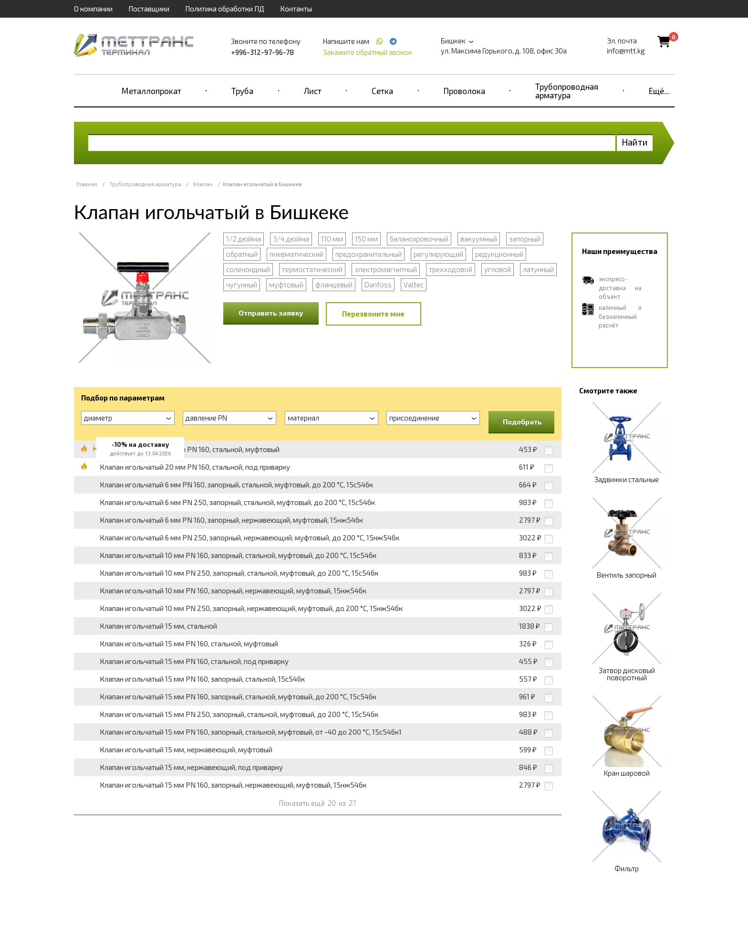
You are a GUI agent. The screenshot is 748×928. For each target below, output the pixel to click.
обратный (242, 254)
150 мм (366, 238)
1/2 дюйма (243, 238)
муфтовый (286, 284)
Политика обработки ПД (224, 8)
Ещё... (659, 90)
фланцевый (334, 284)
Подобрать (522, 421)
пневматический (296, 254)
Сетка (382, 90)
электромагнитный (385, 269)
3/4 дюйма (291, 238)
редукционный (499, 254)
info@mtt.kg (626, 50)
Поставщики (148, 8)
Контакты (296, 8)
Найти (635, 142)
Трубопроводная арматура (566, 90)
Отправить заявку (271, 312)
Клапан (203, 184)
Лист (313, 90)
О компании (93, 8)
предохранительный (368, 254)
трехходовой (450, 269)
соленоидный (248, 269)
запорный (524, 238)
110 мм (332, 238)
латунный (538, 269)
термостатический (312, 269)
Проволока (464, 90)
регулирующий (438, 254)
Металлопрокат (151, 90)
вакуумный (478, 238)
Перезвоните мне (373, 313)
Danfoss (378, 284)
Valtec (414, 284)
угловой (497, 269)
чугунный (241, 284)
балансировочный (419, 238)
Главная (86, 184)
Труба (242, 90)
